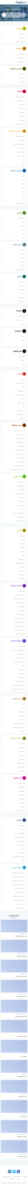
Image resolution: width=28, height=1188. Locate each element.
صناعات (23, 361)
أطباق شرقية (22, 799)
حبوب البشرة (22, 674)
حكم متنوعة (22, 720)
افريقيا (23, 184)
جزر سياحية (22, 254)
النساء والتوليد (21, 391)
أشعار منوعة (22, 544)
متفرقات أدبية (21, 575)
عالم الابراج (22, 112)
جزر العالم (22, 250)
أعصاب (23, 379)
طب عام (23, 399)
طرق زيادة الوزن (21, 462)
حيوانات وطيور (21, 156)
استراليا (23, 176)
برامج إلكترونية (21, 833)
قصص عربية (22, 82)
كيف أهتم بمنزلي (21, 904)
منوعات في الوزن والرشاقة (18, 470)
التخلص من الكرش (20, 438)
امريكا (23, 192)
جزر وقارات (22, 258)
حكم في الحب (21, 716)
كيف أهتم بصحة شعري (19, 900)
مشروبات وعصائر (21, 811)
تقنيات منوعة (21, 845)
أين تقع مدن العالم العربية (18, 885)
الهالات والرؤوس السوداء (19, 650)
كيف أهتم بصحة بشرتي (19, 896)
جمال (24, 666)
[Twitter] (14, 1171)
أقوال (23, 704)
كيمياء (23, 238)
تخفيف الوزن (22, 446)
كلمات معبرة (22, 771)
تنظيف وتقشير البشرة (19, 662)
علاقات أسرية (22, 116)
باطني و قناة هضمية (20, 395)
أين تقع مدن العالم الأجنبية (18, 881)
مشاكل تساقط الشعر (20, 622)
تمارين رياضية (21, 282)
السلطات (23, 807)
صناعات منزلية (21, 109)
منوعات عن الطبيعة (20, 521)
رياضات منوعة (21, 290)
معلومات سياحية (21, 203)
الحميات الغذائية (21, 442)
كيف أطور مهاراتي (20, 892)
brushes (23, 336)
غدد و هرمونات (21, 410)
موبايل (23, 861)
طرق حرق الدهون (21, 458)
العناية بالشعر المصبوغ (19, 599)
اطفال (23, 387)
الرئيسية (25, 1177)
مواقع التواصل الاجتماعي (19, 857)
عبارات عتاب (22, 759)
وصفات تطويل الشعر (20, 626)
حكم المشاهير (21, 712)
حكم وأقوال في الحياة (19, 724)
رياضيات (23, 222)
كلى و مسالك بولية (20, 414)
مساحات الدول (21, 262)
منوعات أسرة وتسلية (20, 124)
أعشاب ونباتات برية (20, 136)
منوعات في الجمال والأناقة (18, 685)
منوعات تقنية (21, 853)
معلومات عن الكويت (20, 42)
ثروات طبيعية (21, 501)
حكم (24, 708)
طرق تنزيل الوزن (21, 454)
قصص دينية (22, 74)
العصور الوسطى (21, 62)
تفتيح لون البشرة (21, 658)
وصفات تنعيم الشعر (20, 634)
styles (23, 344)
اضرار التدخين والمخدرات (19, 431)
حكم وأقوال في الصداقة (19, 727)
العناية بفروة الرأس (20, 603)
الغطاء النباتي (21, 140)
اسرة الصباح (22, 34)
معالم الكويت (22, 38)
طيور (24, 160)
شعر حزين (22, 548)
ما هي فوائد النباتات (20, 908)
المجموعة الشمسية (20, 494)
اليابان (23, 188)
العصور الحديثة (21, 54)
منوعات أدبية (22, 579)
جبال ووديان (22, 505)
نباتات (23, 164)
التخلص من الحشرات (20, 97)
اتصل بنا (12, 1179)
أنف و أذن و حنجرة (20, 383)
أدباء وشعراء (22, 536)
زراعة (24, 509)
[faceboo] (18, 1171)
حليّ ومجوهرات (21, 677)
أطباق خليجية (21, 787)
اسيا (24, 180)
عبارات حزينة (22, 755)
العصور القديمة (21, 58)
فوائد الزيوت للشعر (20, 614)
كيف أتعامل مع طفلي (20, 889)
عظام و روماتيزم (21, 403)
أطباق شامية (22, 795)
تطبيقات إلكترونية (20, 841)
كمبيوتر (23, 849)
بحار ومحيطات (21, 498)
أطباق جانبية (22, 783)
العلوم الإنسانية (21, 218)
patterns (23, 340)
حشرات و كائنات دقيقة (19, 144)
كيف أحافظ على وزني (19, 466)
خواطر (23, 731)
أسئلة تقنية (22, 826)
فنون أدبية (22, 567)
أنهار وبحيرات (22, 482)
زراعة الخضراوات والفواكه (19, 513)
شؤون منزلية (22, 105)
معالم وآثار (22, 266)
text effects (22, 324)
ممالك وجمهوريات (20, 270)
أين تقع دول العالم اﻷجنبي (18, 873)
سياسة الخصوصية (7, 1177)
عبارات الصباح (21, 744)
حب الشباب (22, 670)
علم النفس (22, 226)
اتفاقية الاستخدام (17, 1177)
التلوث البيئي (21, 490)
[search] (4, 15)
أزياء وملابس (22, 646)
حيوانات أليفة (21, 148)
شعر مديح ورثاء (21, 559)
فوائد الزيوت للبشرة (20, 681)
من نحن (17, 1179)
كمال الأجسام (22, 297)
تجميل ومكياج (21, 654)
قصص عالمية (22, 78)
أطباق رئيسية (21, 791)
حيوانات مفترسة (21, 152)
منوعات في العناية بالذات (18, 689)
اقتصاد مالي (22, 357)
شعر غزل (23, 555)
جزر (24, 199)
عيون (23, 407)
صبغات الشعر (22, 607)
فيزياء (23, 234)
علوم (24, 230)
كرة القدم (22, 294)
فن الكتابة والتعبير (20, 563)
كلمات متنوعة (21, 767)
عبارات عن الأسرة (21, 763)
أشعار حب (22, 540)
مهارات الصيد (22, 301)
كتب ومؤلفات (22, 571)
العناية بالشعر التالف (20, 595)
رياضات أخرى (22, 286)
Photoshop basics (20, 320)
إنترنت (23, 829)
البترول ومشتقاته (21, 486)
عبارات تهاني (22, 748)
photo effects (22, 316)
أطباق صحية (22, 803)
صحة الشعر (22, 611)
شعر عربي (22, 551)
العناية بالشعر (21, 591)
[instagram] (9, 1171)
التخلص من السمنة (20, 435)
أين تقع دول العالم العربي (19, 877)
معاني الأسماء (21, 120)
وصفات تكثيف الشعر (20, 630)
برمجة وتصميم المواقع (19, 837)
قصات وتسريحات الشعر (19, 618)
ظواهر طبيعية (21, 517)
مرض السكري (22, 418)
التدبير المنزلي (21, 101)
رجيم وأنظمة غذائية (20, 450)
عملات (23, 364)
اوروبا (24, 196)
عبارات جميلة (22, 752)
